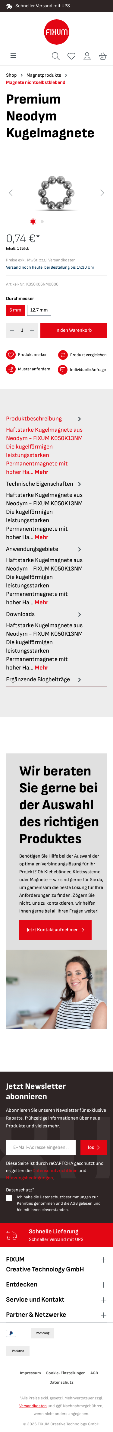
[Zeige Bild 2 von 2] (42, 221)
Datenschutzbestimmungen (65, 1197)
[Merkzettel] (71, 56)
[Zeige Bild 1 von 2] (33, 221)
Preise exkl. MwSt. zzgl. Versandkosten (41, 260)
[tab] (44, 445)
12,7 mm (39, 310)
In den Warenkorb (73, 330)
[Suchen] (56, 56)
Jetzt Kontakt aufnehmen (53, 930)
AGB (74, 1203)
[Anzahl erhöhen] (32, 330)
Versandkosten (33, 1405)
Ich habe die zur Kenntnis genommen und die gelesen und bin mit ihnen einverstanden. (59, 1203)
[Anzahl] (22, 330)
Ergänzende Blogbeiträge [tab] (44, 679)
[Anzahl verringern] (12, 330)
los (91, 1147)
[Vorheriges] (10, 193)
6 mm (15, 310)
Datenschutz (61, 1382)
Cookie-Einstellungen (66, 1373)
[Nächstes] (102, 193)
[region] (56, 193)
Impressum (30, 1373)
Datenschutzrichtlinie (55, 1171)
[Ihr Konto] (87, 56)
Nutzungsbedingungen (29, 1178)
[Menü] (13, 56)
